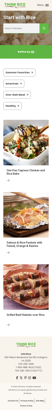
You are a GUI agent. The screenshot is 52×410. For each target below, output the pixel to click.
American (14, 83)
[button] (26, 52)
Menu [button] (43, 5)
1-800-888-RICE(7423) (28, 367)
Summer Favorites (19, 72)
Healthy (12, 106)
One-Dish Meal (17, 94)
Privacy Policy (27, 401)
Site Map (40, 401)
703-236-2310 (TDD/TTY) (28, 370)
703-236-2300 (26, 364)
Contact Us (13, 401)
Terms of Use (26, 406)
